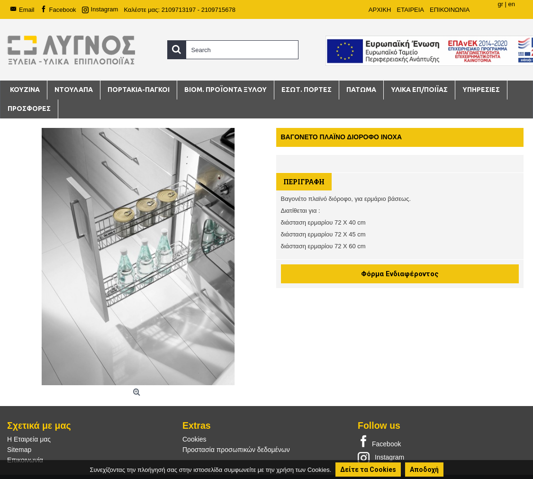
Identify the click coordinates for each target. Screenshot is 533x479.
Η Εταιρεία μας (29, 439)
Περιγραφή (304, 181)
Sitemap (19, 449)
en (511, 4)
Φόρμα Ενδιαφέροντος (400, 274)
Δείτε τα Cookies (368, 469)
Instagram (381, 457)
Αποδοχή (424, 469)
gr (500, 4)
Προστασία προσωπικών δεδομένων (236, 449)
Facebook (379, 442)
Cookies (194, 439)
